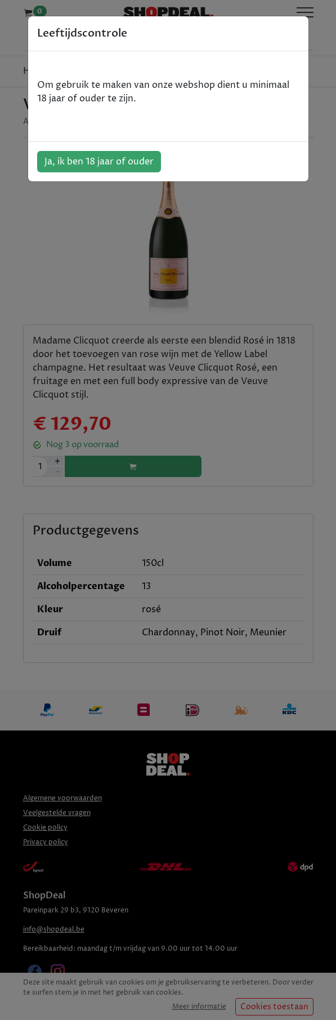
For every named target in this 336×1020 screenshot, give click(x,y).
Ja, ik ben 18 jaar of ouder (99, 161)
